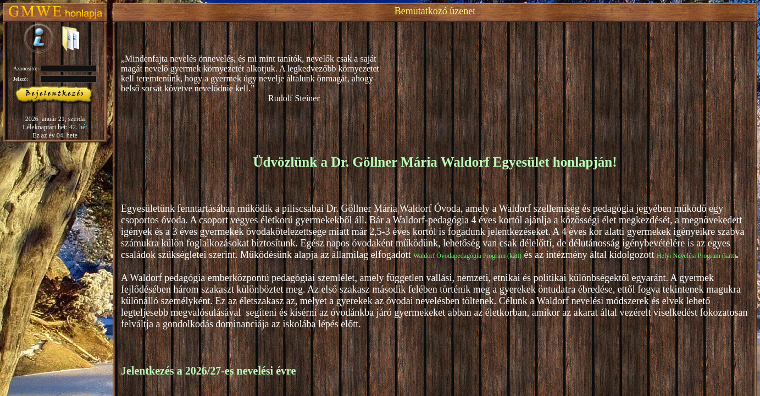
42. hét (78, 127)
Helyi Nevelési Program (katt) (696, 256)
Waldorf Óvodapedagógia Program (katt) (467, 256)
